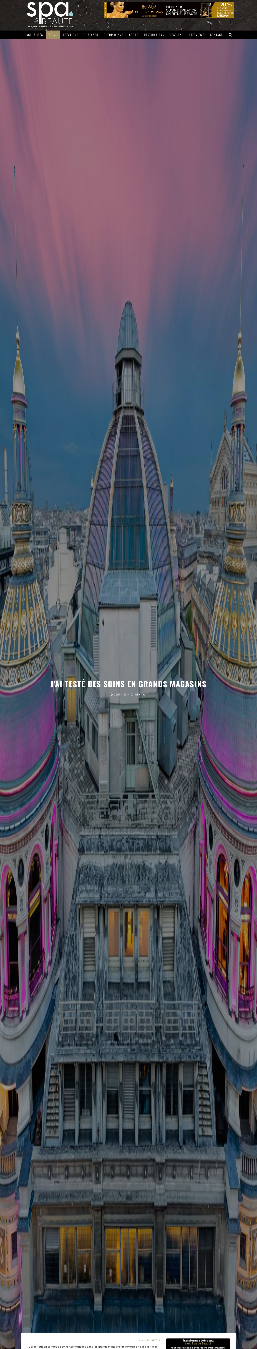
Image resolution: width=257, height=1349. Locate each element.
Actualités (34, 35)
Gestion (176, 35)
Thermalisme (113, 35)
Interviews (196, 35)
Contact (216, 35)
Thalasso (91, 35)
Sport (133, 35)
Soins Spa (140, 694)
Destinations (154, 35)
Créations (70, 35)
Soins (53, 35)
